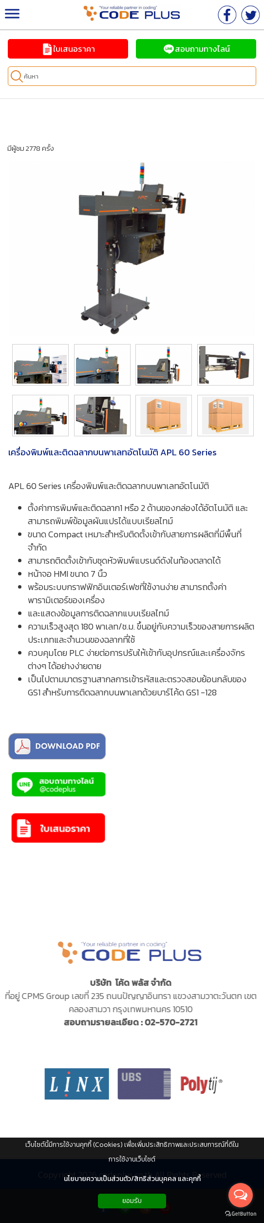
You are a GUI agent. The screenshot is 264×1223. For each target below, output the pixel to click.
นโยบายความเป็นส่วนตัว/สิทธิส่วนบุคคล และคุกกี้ (132, 1179)
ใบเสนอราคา (68, 48)
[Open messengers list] (240, 1195)
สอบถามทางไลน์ (196, 48)
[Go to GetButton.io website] (240, 1213)
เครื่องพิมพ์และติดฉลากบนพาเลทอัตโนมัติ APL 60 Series (112, 452)
